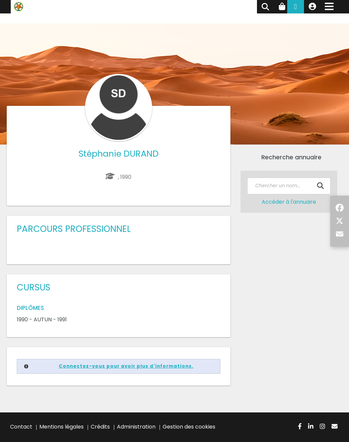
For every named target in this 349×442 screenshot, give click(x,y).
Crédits (100, 427)
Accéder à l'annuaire (289, 202)
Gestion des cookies (189, 427)
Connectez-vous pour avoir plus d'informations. (126, 366)
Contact (21, 427)
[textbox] (289, 185)
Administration (136, 427)
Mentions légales (61, 427)
